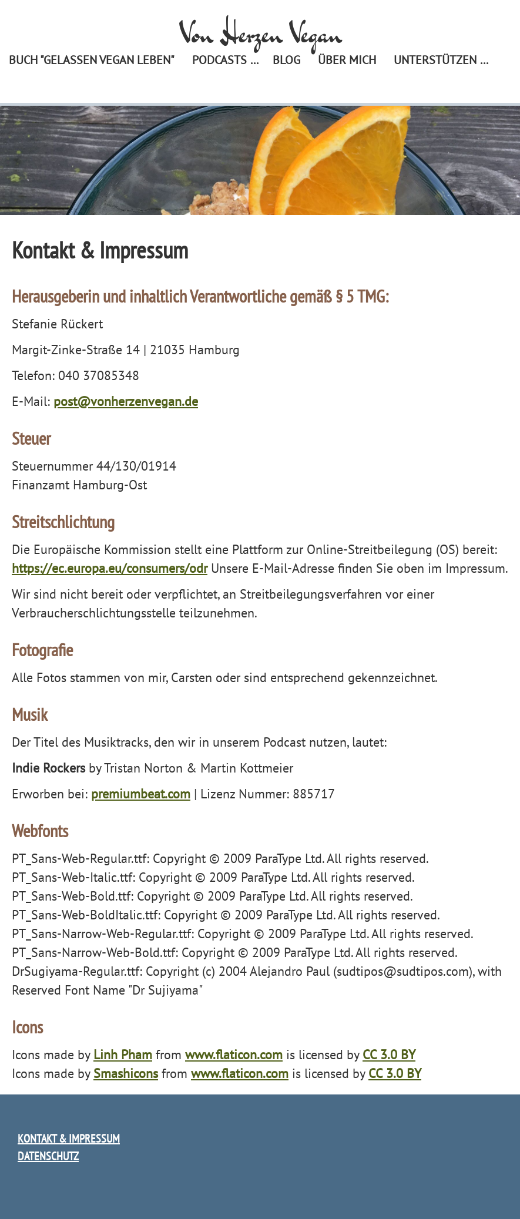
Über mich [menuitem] (347, 60)
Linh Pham (122, 1054)
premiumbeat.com (140, 793)
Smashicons (125, 1073)
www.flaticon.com (234, 1054)
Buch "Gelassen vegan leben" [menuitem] (92, 60)
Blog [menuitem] (286, 60)
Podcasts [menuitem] (219, 60)
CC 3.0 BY (389, 1054)
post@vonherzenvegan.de (125, 401)
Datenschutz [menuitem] (48, 1156)
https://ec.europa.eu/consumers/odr (109, 568)
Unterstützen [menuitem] (435, 60)
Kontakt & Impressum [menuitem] (69, 1138)
